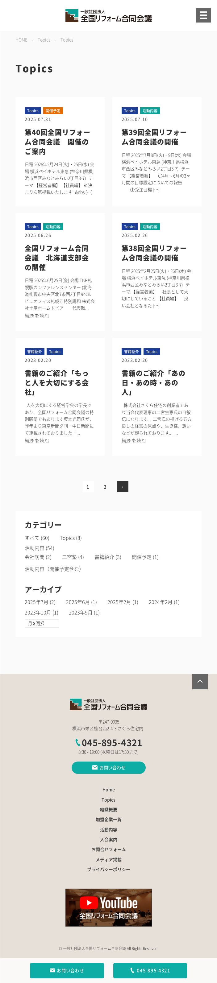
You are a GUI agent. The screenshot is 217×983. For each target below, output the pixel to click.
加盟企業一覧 (109, 819)
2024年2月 (161, 602)
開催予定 (142, 557)
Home (108, 789)
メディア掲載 (109, 859)
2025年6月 (78, 602)
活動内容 (34, 548)
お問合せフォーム (108, 849)
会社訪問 (34, 557)
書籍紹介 (104, 557)
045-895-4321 (108, 742)
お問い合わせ (67, 971)
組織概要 (108, 809)
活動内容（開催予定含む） (54, 569)
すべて (32, 537)
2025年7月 (36, 602)
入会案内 (108, 839)
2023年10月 (38, 612)
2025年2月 (119, 602)
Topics (67, 537)
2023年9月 (81, 612)
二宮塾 (69, 557)
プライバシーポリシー (108, 869)
